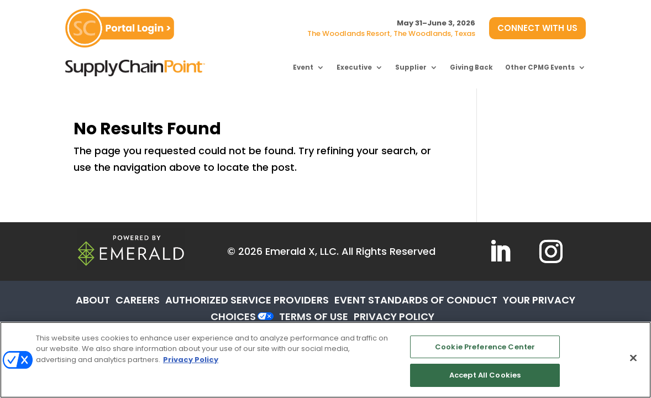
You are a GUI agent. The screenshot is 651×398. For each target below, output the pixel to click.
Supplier (411, 67)
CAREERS (138, 300)
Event (303, 67)
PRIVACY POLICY (394, 316)
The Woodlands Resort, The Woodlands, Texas (391, 33)
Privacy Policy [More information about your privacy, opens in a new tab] (190, 359)
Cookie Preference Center (485, 347)
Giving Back (471, 67)
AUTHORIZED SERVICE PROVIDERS (247, 300)
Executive (354, 67)
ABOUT (93, 300)
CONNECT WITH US (537, 28)
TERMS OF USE (313, 316)
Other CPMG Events (540, 67)
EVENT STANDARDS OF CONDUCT (415, 300)
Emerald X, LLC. (302, 251)
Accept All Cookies (485, 375)
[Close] (633, 357)
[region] (325, 360)
